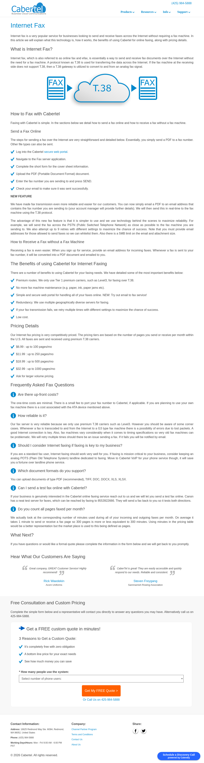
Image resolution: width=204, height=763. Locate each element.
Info (167, 11)
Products (127, 11)
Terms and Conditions (82, 734)
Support (183, 11)
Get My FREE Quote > (101, 691)
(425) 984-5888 (181, 3)
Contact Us (76, 739)
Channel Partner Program (84, 729)
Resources (148, 11)
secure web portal (55, 151)
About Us (75, 744)
